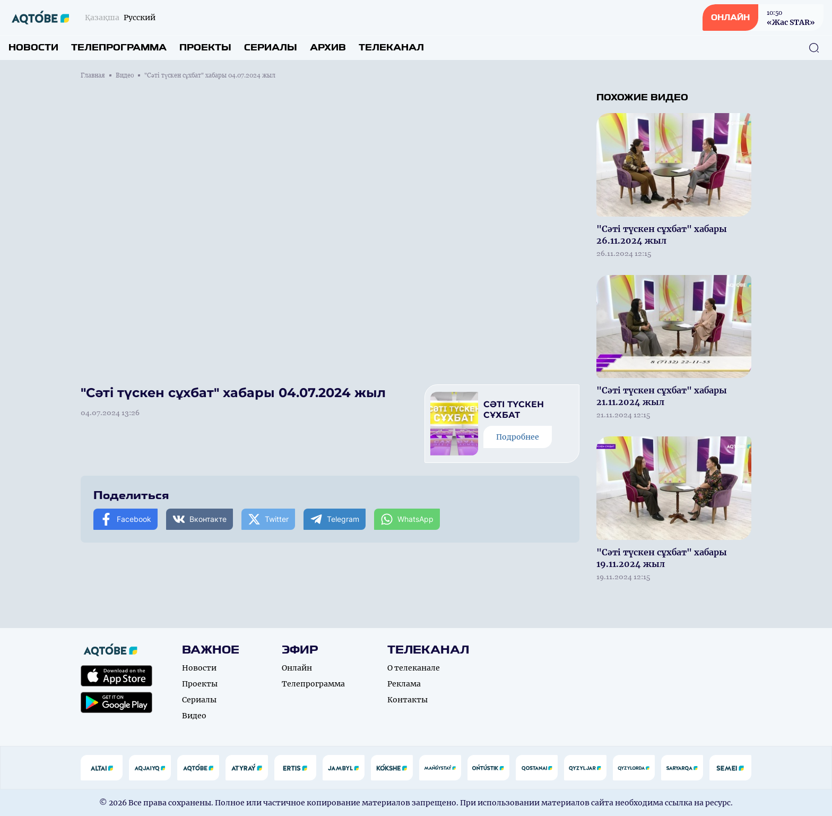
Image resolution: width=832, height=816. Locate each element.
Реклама (404, 684)
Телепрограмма (119, 47)
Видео (125, 75)
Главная (93, 75)
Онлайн (297, 668)
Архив (328, 47)
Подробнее (517, 437)
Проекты (205, 47)
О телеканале (413, 668)
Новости (33, 47)
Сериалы (270, 47)
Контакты (407, 700)
